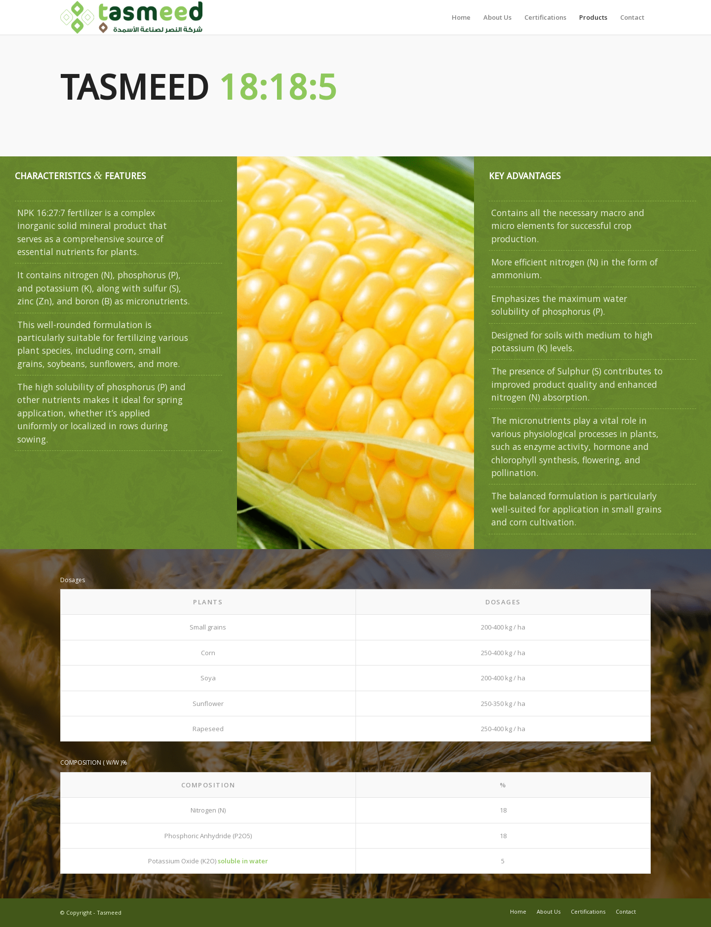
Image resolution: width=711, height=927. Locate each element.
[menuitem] (461, 17)
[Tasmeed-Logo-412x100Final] (131, 17)
